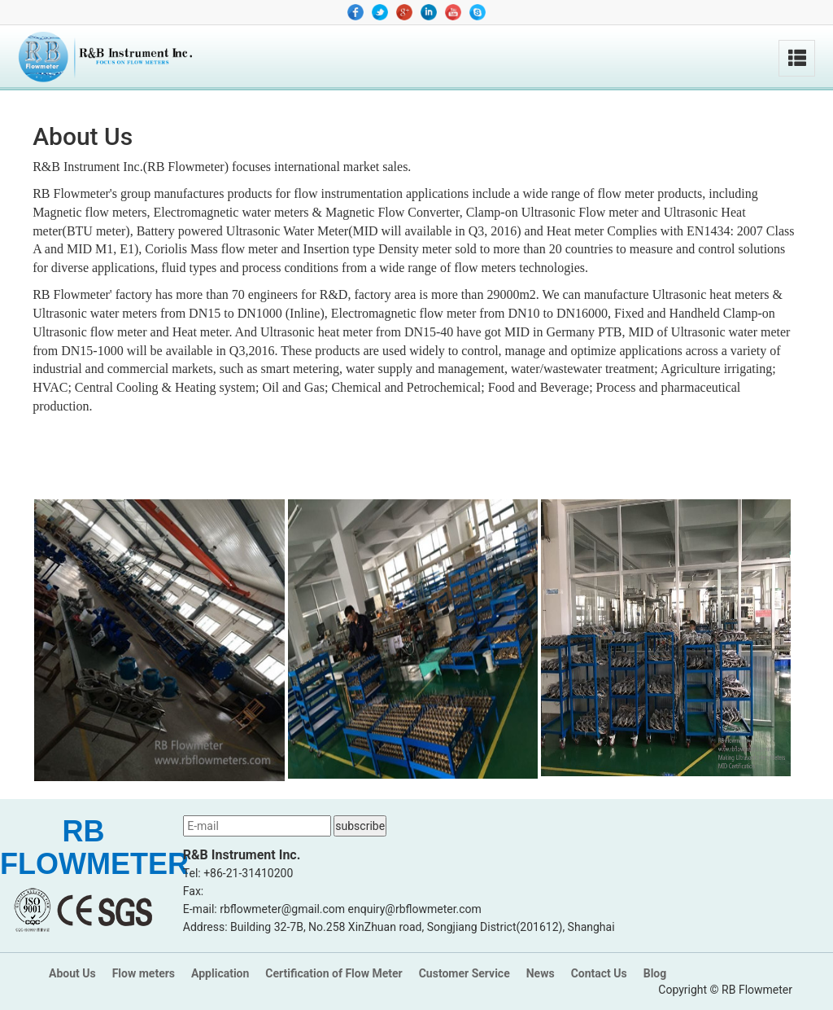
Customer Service (464, 973)
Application (220, 973)
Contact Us (599, 973)
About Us (72, 973)
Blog (655, 973)
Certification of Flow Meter (333, 973)
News (540, 973)
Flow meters (143, 973)
